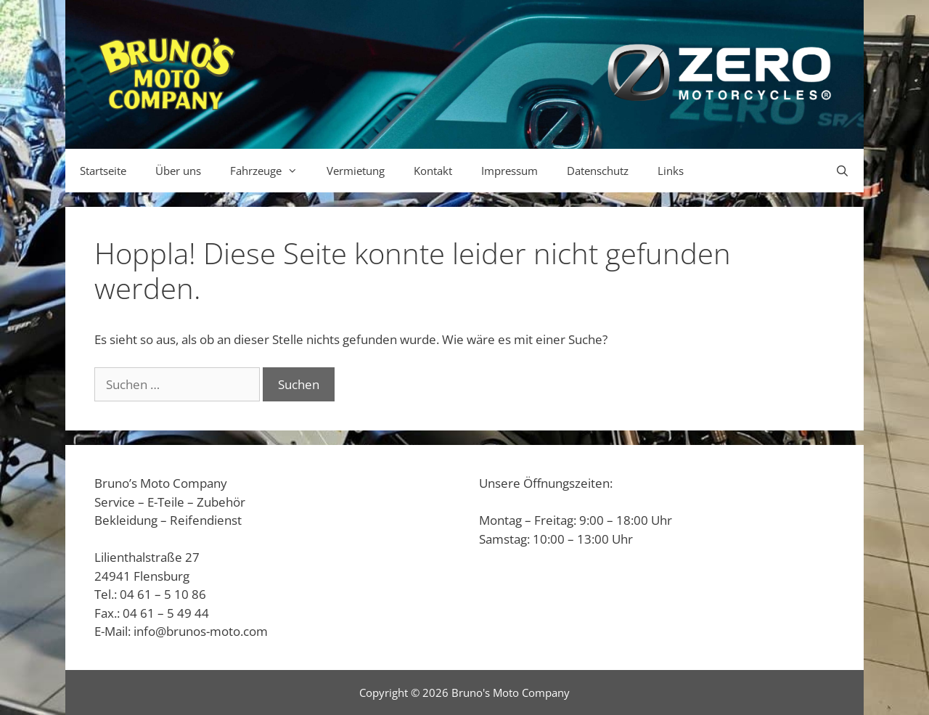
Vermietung (356, 170)
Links (671, 170)
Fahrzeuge (271, 170)
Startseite (103, 170)
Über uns (178, 170)
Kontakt (433, 170)
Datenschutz (598, 170)
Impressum (509, 170)
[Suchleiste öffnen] (842, 170)
